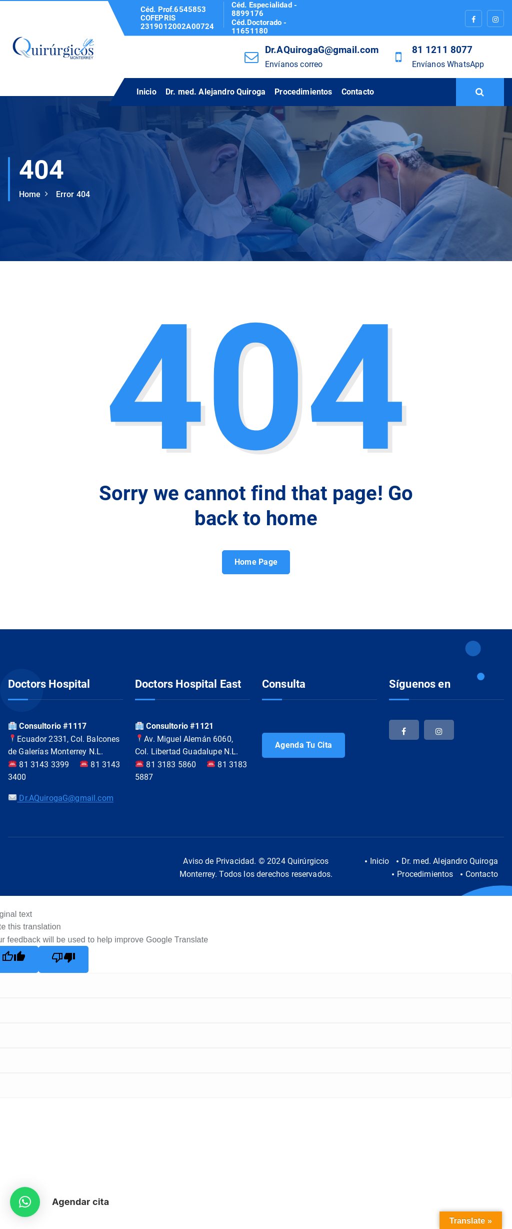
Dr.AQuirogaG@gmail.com (322, 50)
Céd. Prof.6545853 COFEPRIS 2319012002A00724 (177, 19)
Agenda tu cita (303, 745)
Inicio (146, 92)
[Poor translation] (63, 959)
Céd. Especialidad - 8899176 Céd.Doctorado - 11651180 (264, 18)
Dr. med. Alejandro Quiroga (216, 92)
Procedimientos (303, 92)
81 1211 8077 (442, 50)
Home (30, 194)
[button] (25, 1202)
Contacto (358, 92)
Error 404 (73, 194)
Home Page (256, 562)
